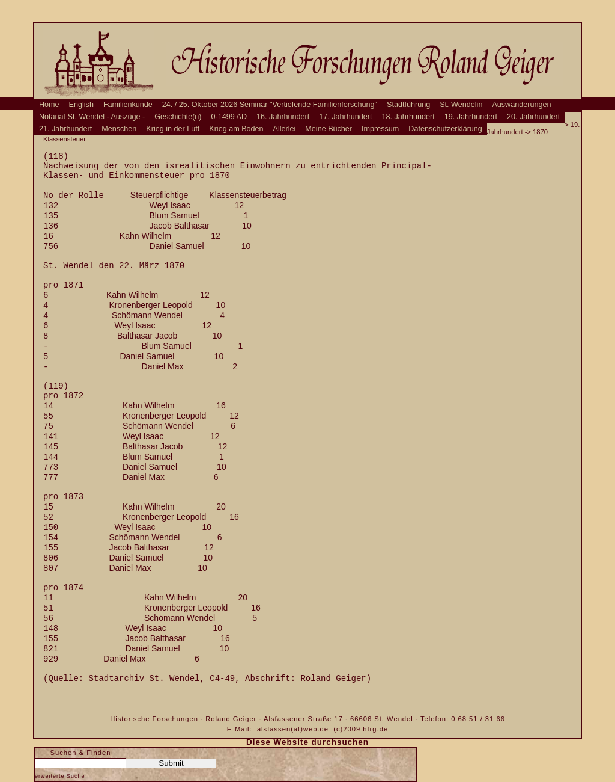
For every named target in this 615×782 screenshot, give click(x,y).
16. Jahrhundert (282, 116)
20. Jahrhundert (533, 116)
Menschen (118, 129)
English (81, 104)
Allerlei (284, 129)
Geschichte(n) (177, 116)
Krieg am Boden (236, 129)
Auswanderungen (521, 104)
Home (49, 104)
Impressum (380, 129)
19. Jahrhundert (470, 116)
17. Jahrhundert (345, 116)
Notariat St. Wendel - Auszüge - (92, 116)
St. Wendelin (461, 104)
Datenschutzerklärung (445, 129)
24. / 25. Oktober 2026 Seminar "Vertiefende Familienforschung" (269, 104)
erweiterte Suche (60, 776)
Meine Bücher (328, 129)
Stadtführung (408, 104)
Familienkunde (128, 104)
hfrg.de (375, 729)
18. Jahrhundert (408, 116)
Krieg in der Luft (172, 129)
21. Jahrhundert (65, 129)
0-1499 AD (229, 116)
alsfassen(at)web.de (293, 729)
